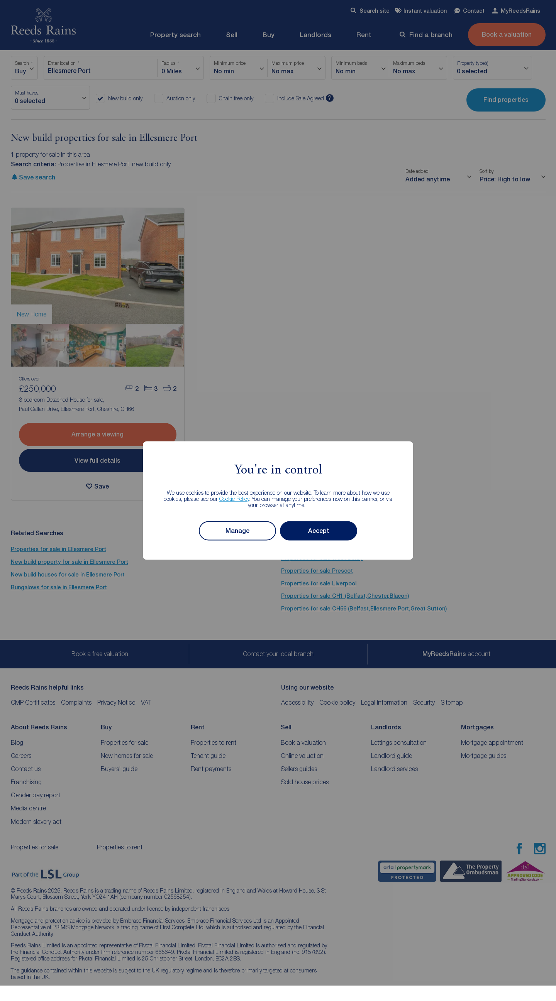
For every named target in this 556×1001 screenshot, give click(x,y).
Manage (237, 530)
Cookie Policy (234, 498)
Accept (318, 530)
